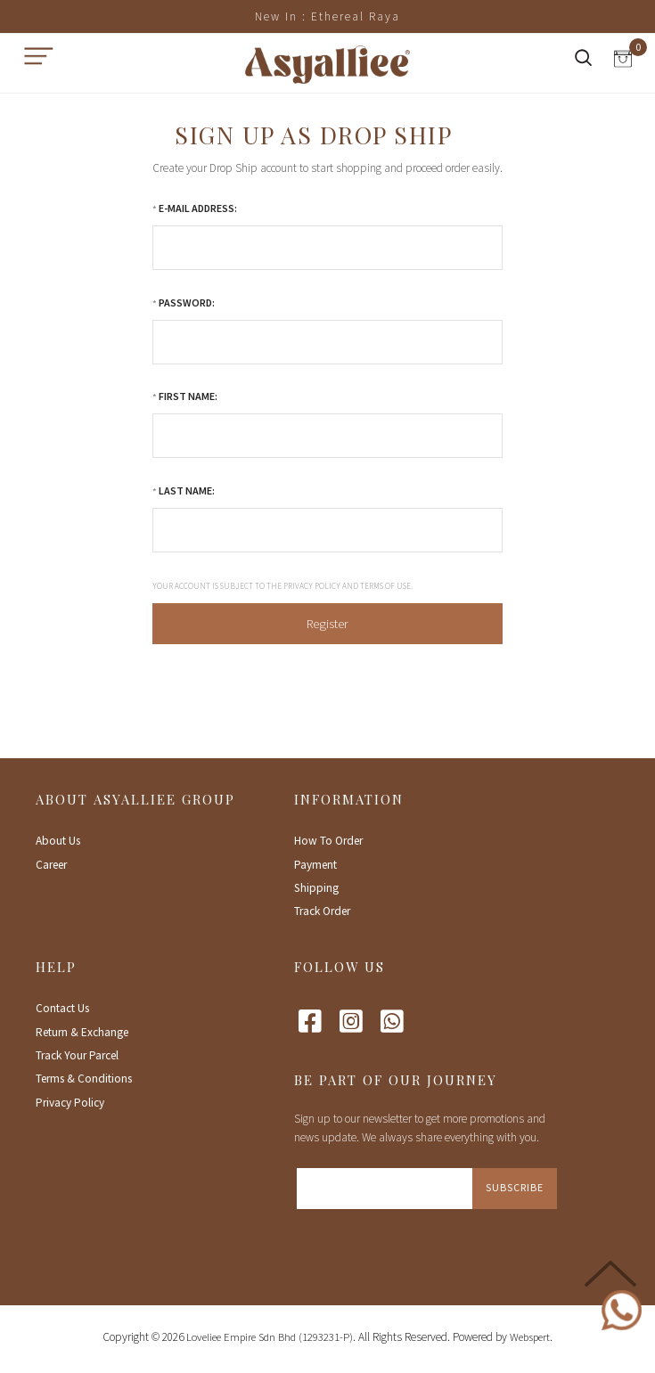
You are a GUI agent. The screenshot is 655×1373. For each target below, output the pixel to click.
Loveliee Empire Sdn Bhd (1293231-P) (269, 1337)
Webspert (530, 1337)
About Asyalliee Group (135, 799)
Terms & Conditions (84, 1078)
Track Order (322, 911)
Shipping (316, 887)
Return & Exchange (82, 1032)
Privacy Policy (70, 1102)
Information (349, 799)
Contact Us (62, 1008)
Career (51, 864)
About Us (58, 840)
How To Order (328, 840)
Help (56, 967)
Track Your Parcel (77, 1055)
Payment (315, 864)
